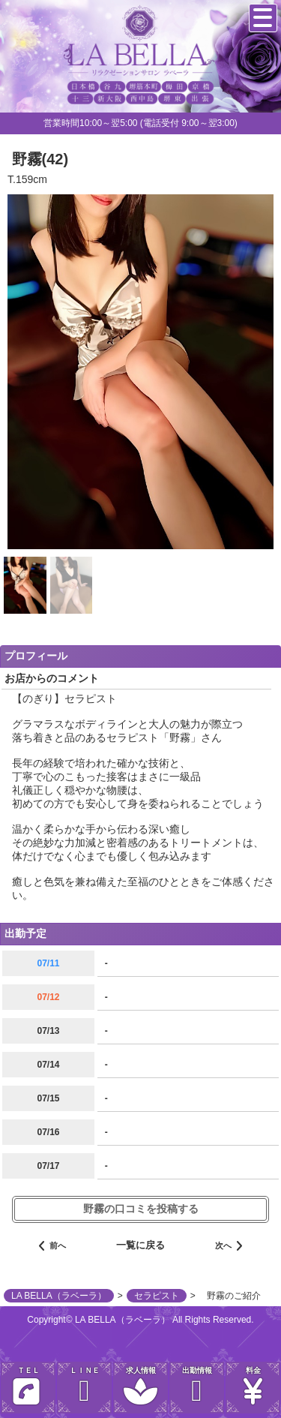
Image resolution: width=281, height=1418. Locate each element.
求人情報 (140, 1386)
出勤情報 (196, 1386)
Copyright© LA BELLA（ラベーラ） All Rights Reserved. (140, 1319)
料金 (253, 1386)
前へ (52, 1246)
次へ (229, 1246)
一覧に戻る (140, 1245)
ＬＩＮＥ (84, 1386)
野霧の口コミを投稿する (141, 1209)
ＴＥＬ (26, 1389)
